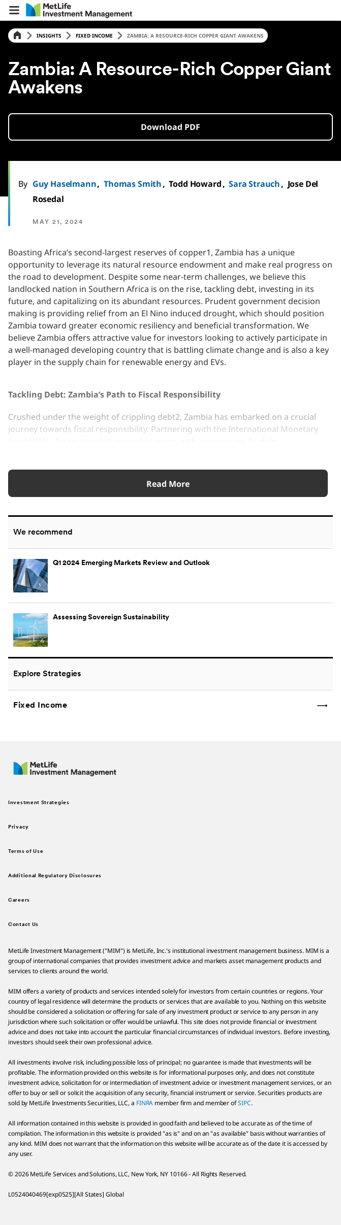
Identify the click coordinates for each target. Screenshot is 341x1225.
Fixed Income (94, 35)
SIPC (244, 1103)
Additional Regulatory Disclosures (55, 876)
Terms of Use (25, 851)
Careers (19, 900)
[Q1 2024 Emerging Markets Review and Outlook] (170, 575)
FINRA (144, 1103)
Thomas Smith (133, 183)
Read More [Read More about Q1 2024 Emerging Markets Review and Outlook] (168, 483)
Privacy (18, 827)
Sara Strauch (254, 183)
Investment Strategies (39, 803)
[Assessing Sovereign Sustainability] (170, 630)
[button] (14, 10)
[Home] (17, 36)
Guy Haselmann (65, 183)
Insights (49, 35)
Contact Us (23, 925)
